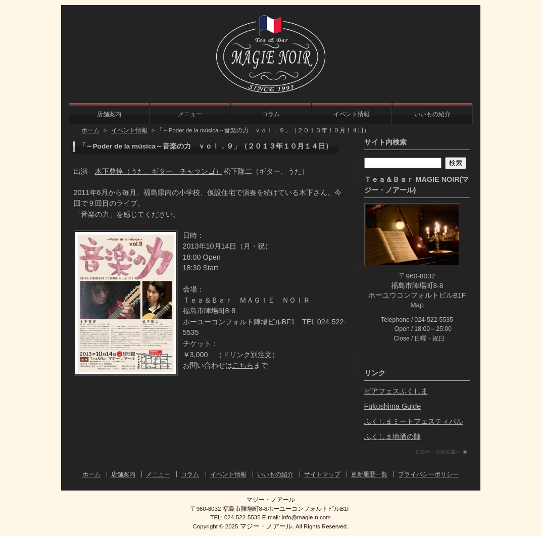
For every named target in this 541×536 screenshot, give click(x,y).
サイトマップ (322, 474)
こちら (243, 365)
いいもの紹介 (432, 114)
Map (417, 305)
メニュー (190, 114)
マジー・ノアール (266, 526)
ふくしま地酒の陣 (392, 436)
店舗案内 (109, 114)
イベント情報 (351, 114)
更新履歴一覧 (369, 474)
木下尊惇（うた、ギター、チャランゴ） (158, 171)
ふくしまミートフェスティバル (413, 421)
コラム (271, 114)
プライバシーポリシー (428, 474)
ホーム (90, 130)
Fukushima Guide (392, 406)
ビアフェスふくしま (396, 391)
